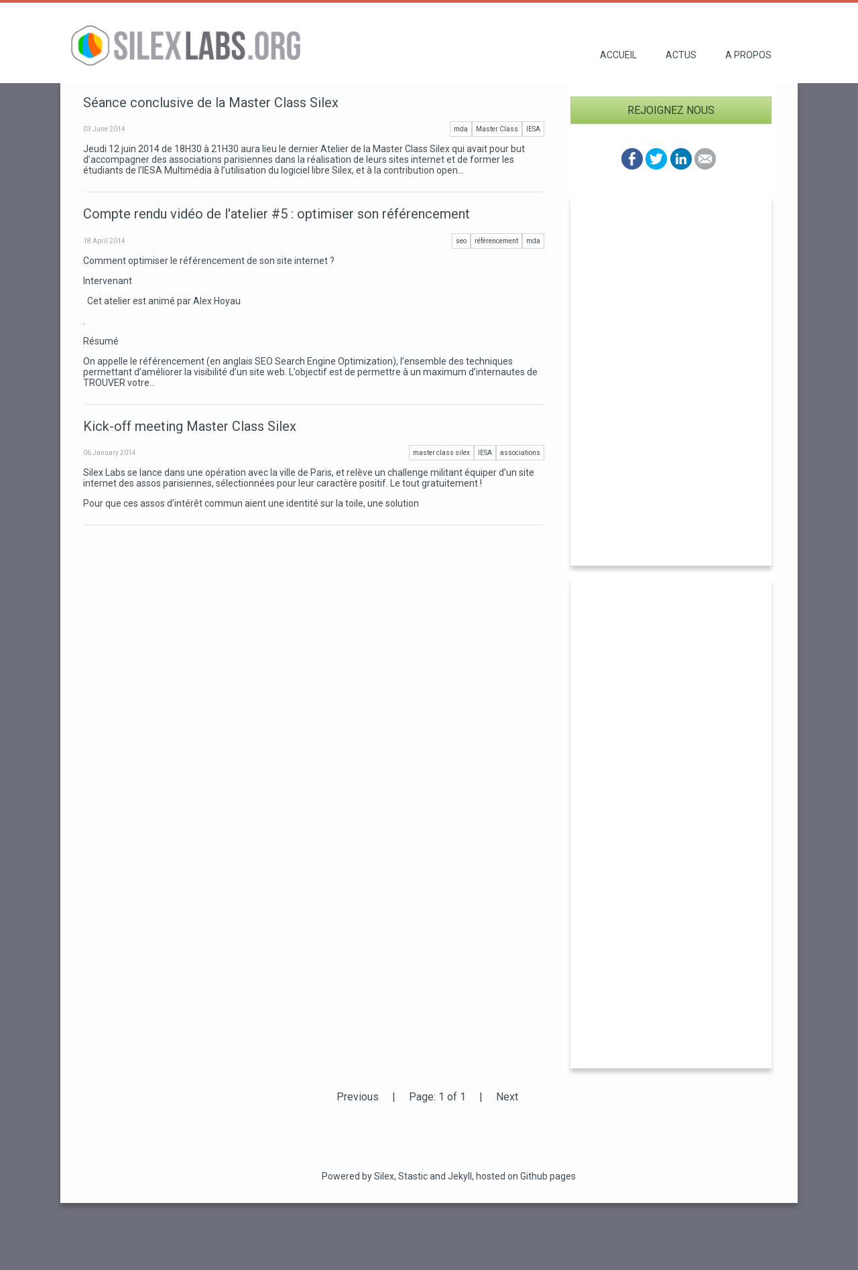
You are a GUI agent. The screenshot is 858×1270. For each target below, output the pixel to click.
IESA (533, 129)
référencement (496, 241)
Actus (681, 55)
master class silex (441, 452)
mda (461, 129)
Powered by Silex (358, 1176)
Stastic (413, 1176)
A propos (748, 55)
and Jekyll (451, 1176)
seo (461, 241)
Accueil (618, 55)
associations (520, 452)
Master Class (497, 129)
